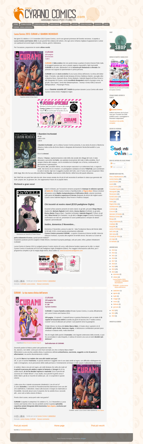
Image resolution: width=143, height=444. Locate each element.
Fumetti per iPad (114, 236)
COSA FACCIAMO (86, 24)
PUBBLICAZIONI (26, 24)
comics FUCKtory (114, 229)
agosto (115, 293)
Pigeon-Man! (88, 191)
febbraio (116, 304)
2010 (113, 316)
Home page (59, 426)
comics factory (24, 419)
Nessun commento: (43, 284)
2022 (113, 253)
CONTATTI (98, 24)
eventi (111, 184)
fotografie (112, 226)
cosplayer (112, 224)
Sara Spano (100, 410)
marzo (115, 301)
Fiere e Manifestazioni (116, 176)
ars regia (112, 239)
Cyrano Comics (117, 109)
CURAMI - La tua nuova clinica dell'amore (31, 292)
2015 (113, 266)
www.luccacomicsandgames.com (71, 250)
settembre (116, 290)
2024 (113, 250)
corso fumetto (113, 182)
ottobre (115, 277)
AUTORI (74, 24)
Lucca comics (31, 284)
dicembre (116, 274)
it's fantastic (113, 241)
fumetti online (113, 196)
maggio (115, 299)
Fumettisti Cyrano (115, 189)
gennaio (116, 307)
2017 (113, 261)
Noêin (111, 201)
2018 (113, 258)
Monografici (113, 191)
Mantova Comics (114, 216)
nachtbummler (113, 206)
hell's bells (112, 231)
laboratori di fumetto (115, 214)
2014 (113, 269)
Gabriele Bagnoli (36, 343)
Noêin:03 (49, 191)
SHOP (106, 24)
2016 (113, 264)
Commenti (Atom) (25, 430)
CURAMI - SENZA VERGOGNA (23, 27)
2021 (113, 255)
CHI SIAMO (65, 24)
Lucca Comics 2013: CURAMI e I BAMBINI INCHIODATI (36, 34)
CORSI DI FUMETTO (40, 24)
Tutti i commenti (116, 167)
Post (113, 163)
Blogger (83, 438)
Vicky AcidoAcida (114, 221)
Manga (111, 219)
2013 (113, 272)
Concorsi (112, 211)
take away (112, 234)
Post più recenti (20, 426)
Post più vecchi (97, 426)
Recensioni (112, 194)
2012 (113, 310)
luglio (115, 296)
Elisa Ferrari (27, 343)
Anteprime (112, 199)
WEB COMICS (54, 24)
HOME (16, 24)
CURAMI (48, 63)
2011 (113, 313)
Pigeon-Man (113, 204)
